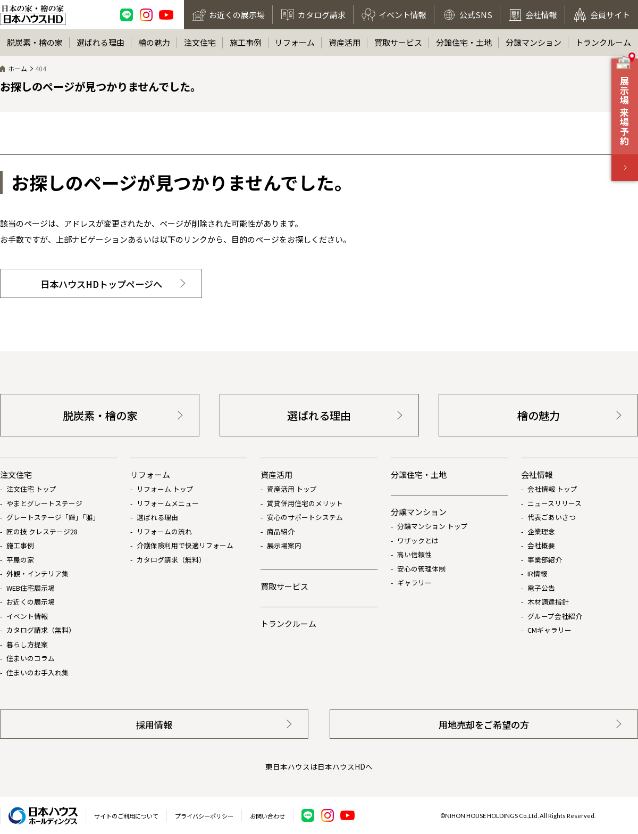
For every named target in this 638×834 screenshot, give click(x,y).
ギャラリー (414, 582)
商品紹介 (281, 531)
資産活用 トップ (292, 489)
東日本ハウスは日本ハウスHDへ (319, 766)
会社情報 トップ (552, 489)
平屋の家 (20, 560)
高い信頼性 (414, 554)
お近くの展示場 (30, 602)
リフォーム (295, 42)
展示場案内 (284, 545)
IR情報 (537, 573)
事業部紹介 (544, 560)
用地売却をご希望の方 (484, 724)
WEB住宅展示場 (30, 588)
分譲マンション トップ (432, 526)
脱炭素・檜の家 (35, 42)
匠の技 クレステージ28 (42, 531)
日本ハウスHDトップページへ (101, 284)
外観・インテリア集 (37, 573)
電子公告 (541, 588)
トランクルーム (603, 42)
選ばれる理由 (100, 42)
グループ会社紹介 (554, 616)
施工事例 (246, 42)
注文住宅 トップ (31, 489)
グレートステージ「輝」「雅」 (53, 517)
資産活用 (344, 42)
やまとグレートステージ (44, 503)
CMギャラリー (549, 630)
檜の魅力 (154, 42)
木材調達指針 (548, 602)
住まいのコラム (30, 658)
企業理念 (541, 531)
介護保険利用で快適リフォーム (185, 545)
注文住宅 (200, 42)
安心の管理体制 (421, 569)
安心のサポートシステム (305, 517)
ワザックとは (418, 540)
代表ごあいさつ (551, 517)
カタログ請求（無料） (40, 630)
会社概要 (541, 545)
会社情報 (537, 474)
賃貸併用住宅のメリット (305, 503)
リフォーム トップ (165, 489)
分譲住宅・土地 (464, 42)
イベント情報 (27, 616)
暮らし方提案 (27, 644)
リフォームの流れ (164, 531)
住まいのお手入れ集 (37, 672)
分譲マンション (533, 42)
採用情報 (154, 724)
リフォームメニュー (168, 503)
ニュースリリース (554, 503)
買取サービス (398, 42)
